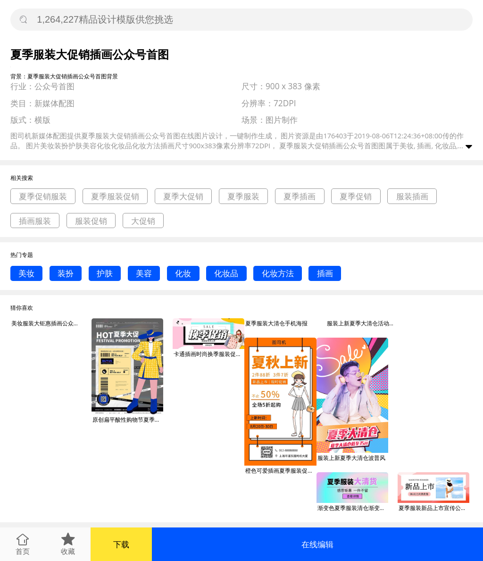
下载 (121, 544)
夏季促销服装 (43, 196)
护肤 (105, 273)
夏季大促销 (183, 196)
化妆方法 (278, 273)
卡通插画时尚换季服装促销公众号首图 (209, 354)
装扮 (66, 273)
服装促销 (91, 220)
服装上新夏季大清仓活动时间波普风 (362, 323)
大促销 (143, 220)
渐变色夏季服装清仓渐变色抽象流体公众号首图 (352, 508)
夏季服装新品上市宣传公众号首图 (434, 508)
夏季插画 (299, 196)
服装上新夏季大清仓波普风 (351, 458)
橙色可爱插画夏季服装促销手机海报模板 (280, 471)
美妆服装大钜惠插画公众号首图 (46, 323)
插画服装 (35, 220)
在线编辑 (317, 544)
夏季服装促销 (115, 196)
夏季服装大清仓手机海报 (276, 323)
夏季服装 (243, 196)
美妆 (26, 273)
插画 (325, 273)
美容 (144, 273)
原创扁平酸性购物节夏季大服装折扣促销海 (127, 420)
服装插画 (412, 196)
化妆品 (226, 273)
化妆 (183, 273)
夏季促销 (356, 196)
